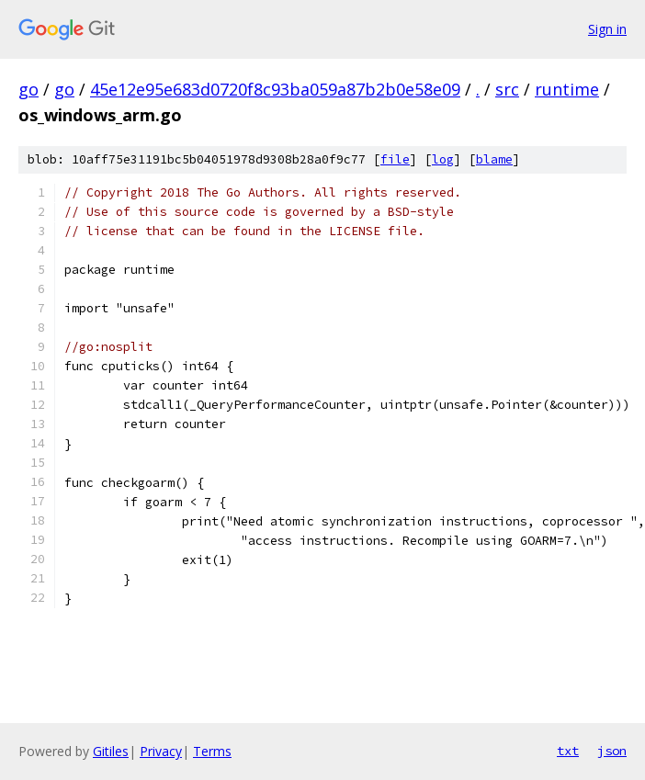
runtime (567, 89)
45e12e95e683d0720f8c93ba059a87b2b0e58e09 (275, 89)
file (395, 159)
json (612, 750)
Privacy (161, 751)
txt (568, 750)
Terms (212, 751)
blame (494, 159)
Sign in (607, 29)
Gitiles (111, 751)
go (28, 89)
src (507, 89)
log (443, 159)
